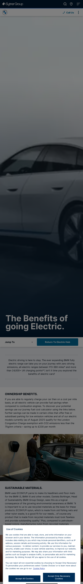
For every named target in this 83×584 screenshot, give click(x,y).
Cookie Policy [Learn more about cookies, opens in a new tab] (39, 575)
